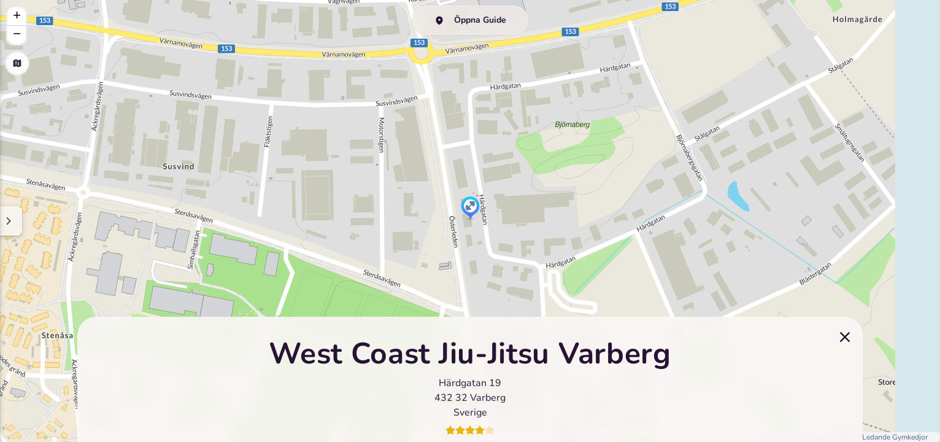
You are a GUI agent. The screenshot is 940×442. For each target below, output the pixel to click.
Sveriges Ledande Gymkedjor (880, 437)
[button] (470, 208)
